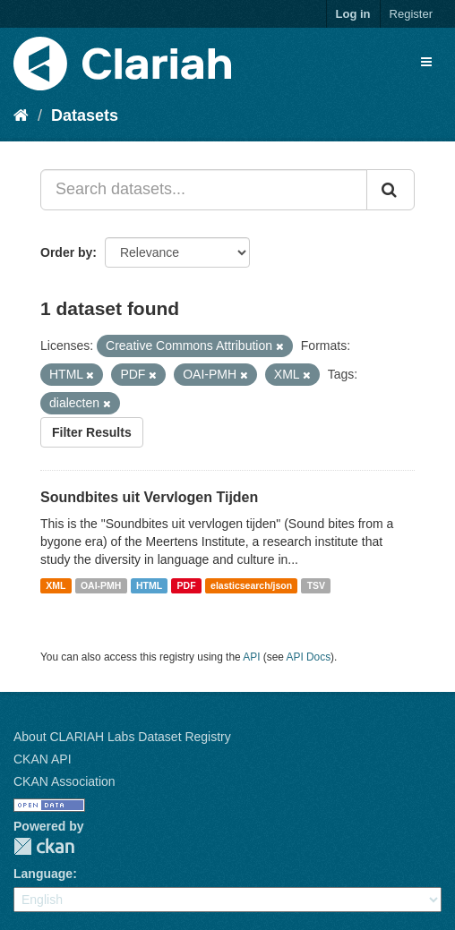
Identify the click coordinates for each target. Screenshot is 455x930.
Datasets (84, 115)
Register (411, 14)
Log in (353, 14)
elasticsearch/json (251, 585)
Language (43, 873)
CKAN (43, 846)
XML (55, 585)
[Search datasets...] (203, 189)
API (251, 657)
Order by (66, 252)
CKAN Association (64, 781)
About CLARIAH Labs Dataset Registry (122, 736)
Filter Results (92, 432)
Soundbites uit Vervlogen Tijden (149, 497)
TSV (316, 585)
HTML (149, 585)
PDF (186, 585)
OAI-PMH (101, 585)
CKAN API (42, 759)
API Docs (309, 657)
